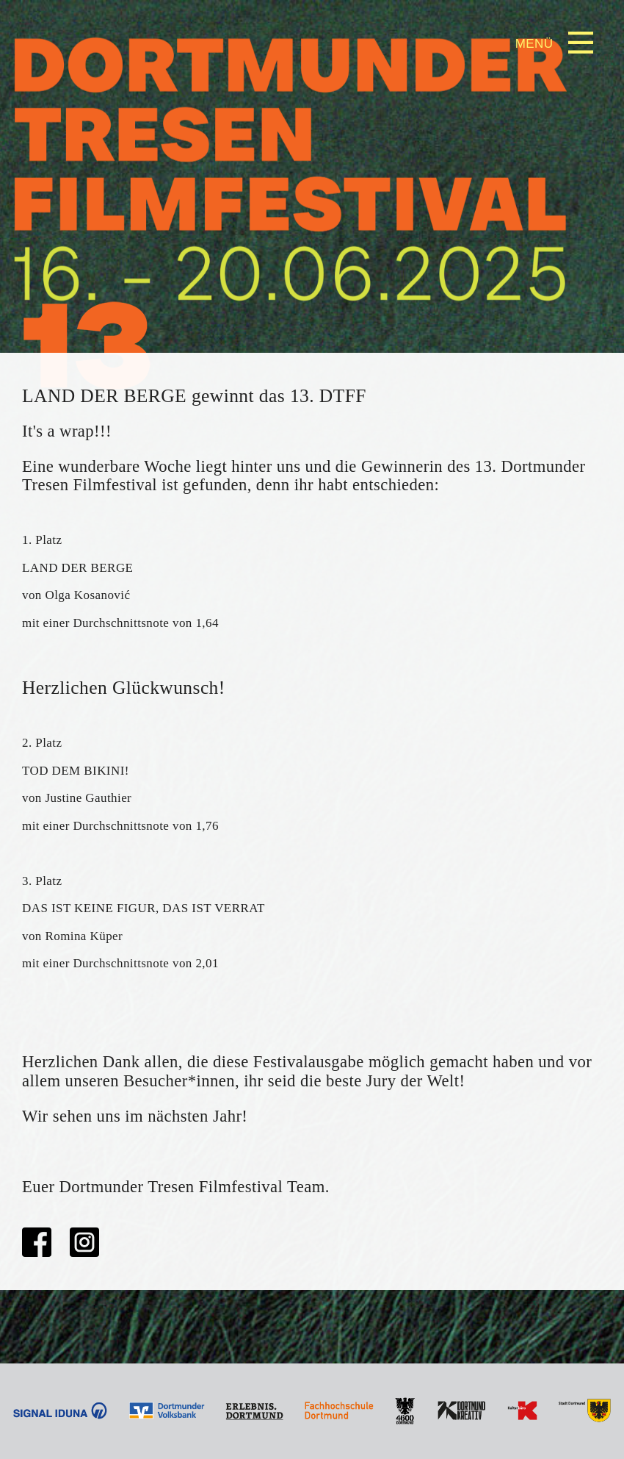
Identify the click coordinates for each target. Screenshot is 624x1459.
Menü (534, 44)
